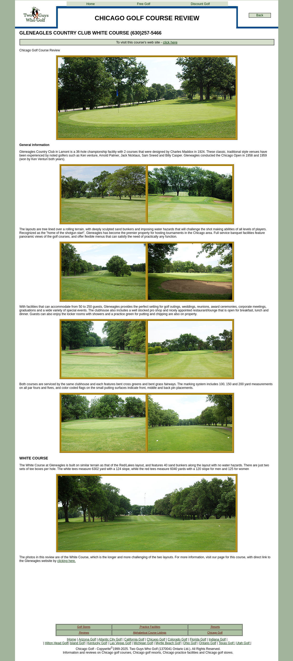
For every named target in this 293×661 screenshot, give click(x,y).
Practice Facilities (149, 626)
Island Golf (77, 643)
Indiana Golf (217, 639)
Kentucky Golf (97, 643)
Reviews (83, 632)
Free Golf (143, 4)
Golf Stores (83, 626)
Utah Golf (243, 643)
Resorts (215, 626)
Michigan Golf (143, 643)
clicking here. (66, 561)
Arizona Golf (87, 639)
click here (170, 42)
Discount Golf (200, 4)
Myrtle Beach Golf (168, 643)
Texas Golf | (227, 643)
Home (90, 4)
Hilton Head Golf (56, 643)
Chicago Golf (215, 632)
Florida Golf (198, 639)
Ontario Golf (207, 643)
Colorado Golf (177, 639)
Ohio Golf (190, 643)
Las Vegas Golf (120, 643)
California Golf (134, 639)
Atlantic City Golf (110, 639)
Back (259, 15)
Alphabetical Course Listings (149, 632)
